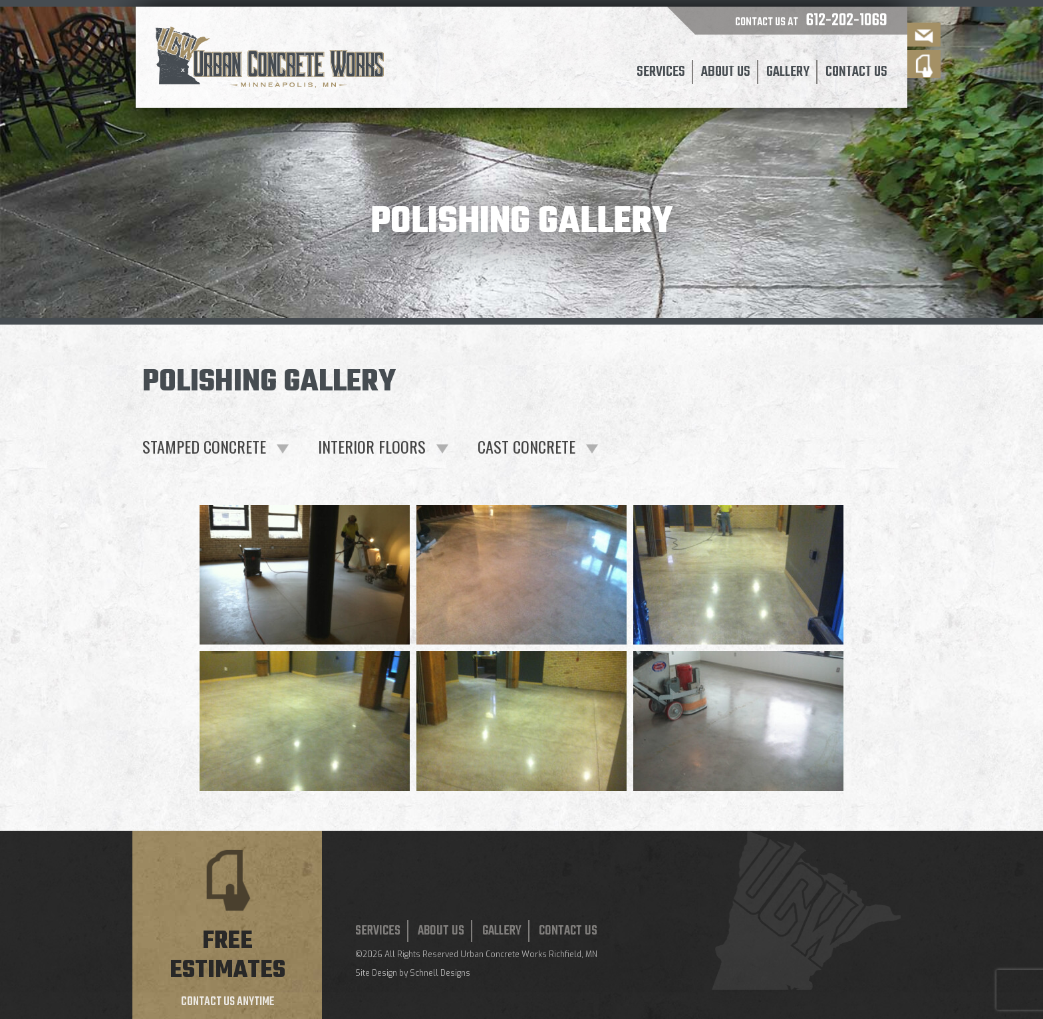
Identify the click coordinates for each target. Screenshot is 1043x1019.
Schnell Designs (440, 973)
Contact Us (856, 72)
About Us (725, 72)
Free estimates (227, 956)
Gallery (788, 72)
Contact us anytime (227, 1002)
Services (661, 72)
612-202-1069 (846, 20)
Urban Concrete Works (503, 954)
